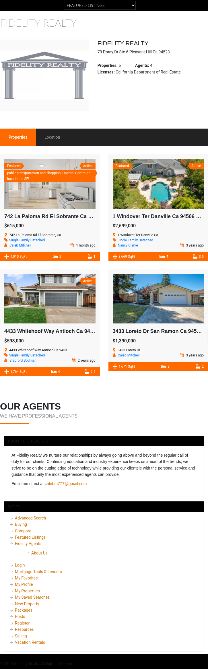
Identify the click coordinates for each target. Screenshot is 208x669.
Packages (23, 610)
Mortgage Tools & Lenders (38, 571)
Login (20, 565)
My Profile (24, 584)
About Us (39, 553)
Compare (23, 531)
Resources (24, 629)
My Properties (27, 591)
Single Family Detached (27, 240)
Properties (18, 137)
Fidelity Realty (38, 23)
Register (22, 623)
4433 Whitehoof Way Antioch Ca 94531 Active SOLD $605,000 (79, 331)
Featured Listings (30, 537)
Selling (21, 636)
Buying (21, 524)
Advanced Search (30, 518)
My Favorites (26, 578)
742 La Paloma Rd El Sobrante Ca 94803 (53, 216)
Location (52, 137)
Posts (20, 616)
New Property (27, 604)
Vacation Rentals (30, 642)
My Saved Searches (32, 597)
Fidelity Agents (28, 543)
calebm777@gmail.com (66, 483)
